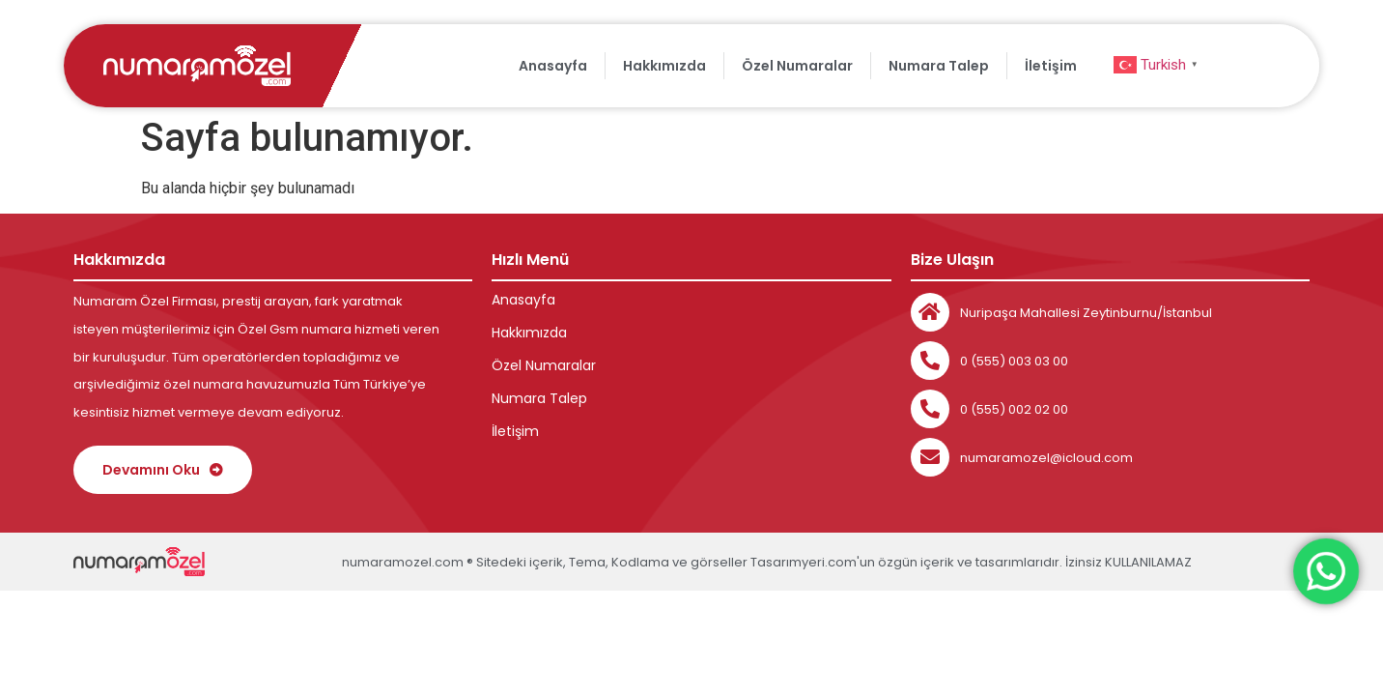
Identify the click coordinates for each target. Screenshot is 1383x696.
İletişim (1051, 65)
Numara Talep (939, 65)
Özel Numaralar (797, 65)
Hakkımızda (664, 65)
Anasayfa (553, 65)
